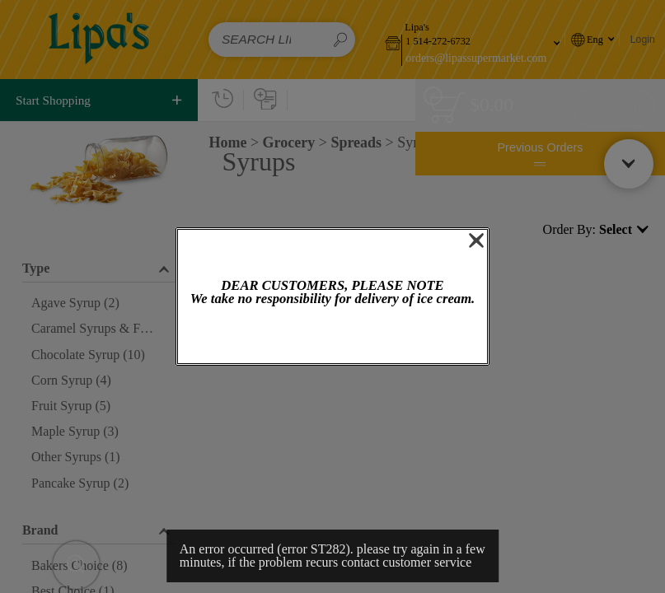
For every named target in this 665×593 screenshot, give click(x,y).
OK (332, 336)
